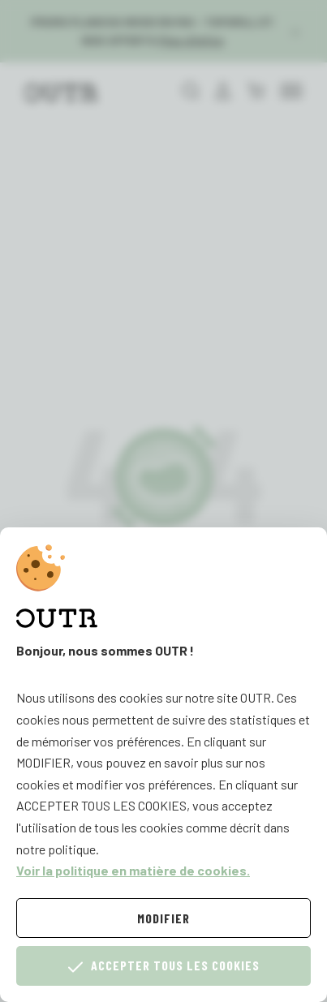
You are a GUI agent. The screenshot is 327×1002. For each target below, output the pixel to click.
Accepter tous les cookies (164, 965)
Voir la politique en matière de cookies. (133, 870)
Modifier (163, 918)
